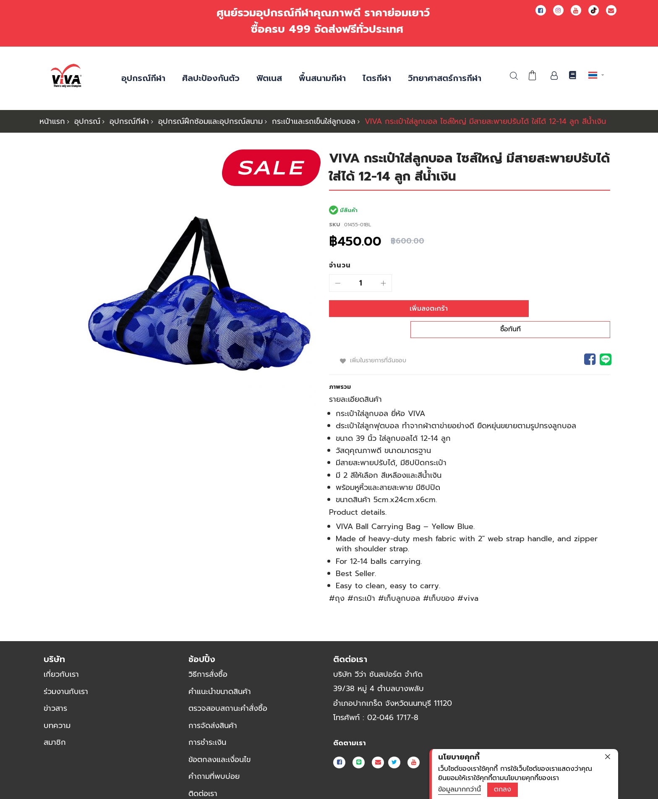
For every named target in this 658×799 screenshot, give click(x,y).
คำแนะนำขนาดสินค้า (219, 674)
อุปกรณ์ (87, 121)
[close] (607, 756)
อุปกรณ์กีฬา (129, 121)
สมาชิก (55, 725)
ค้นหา (514, 75)
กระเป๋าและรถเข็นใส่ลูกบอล (313, 121)
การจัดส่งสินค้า (212, 708)
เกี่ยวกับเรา (61, 657)
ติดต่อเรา (202, 776)
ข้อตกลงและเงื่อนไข (219, 742)
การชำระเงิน (207, 725)
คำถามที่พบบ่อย (214, 759)
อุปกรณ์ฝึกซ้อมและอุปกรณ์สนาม (210, 121)
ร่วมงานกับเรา (66, 674)
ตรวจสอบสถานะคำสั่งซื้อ (227, 691)
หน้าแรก (52, 121)
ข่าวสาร (55, 691)
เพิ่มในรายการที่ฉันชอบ (379, 343)
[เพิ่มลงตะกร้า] (396, 308)
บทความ (57, 708)
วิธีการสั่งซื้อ (207, 657)
